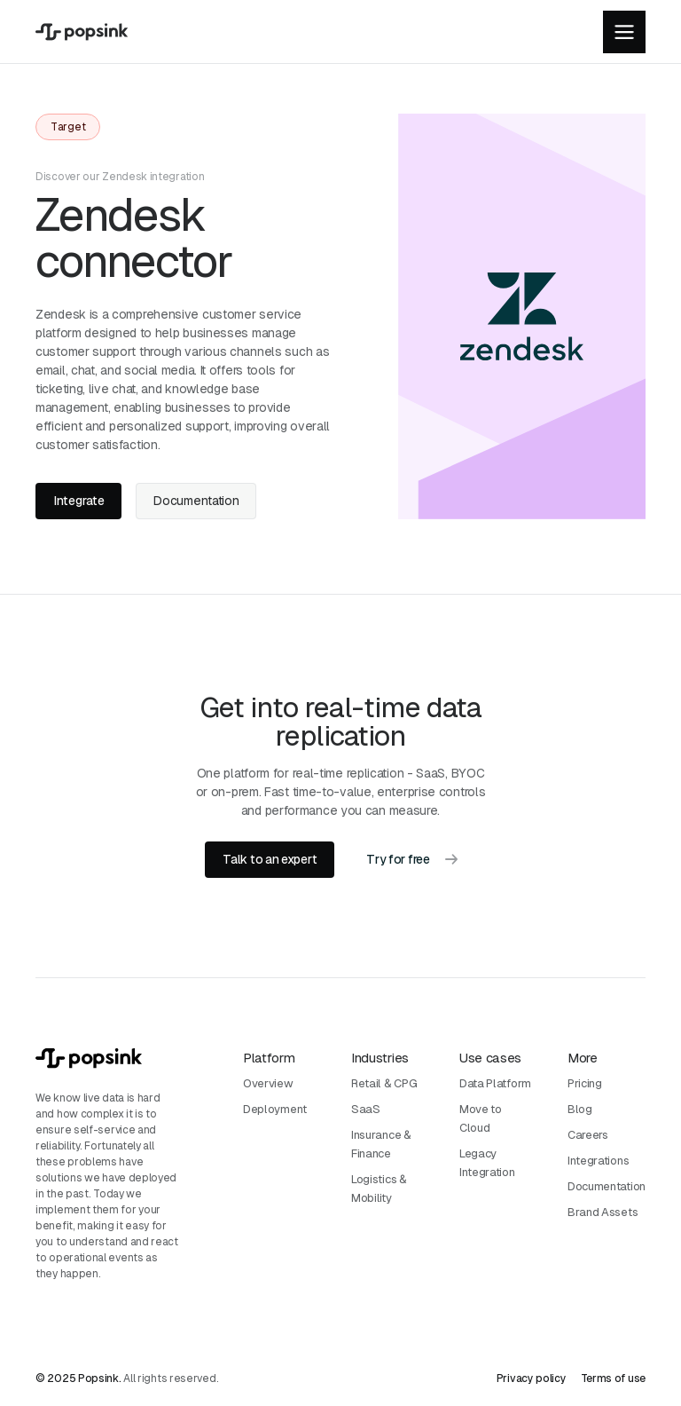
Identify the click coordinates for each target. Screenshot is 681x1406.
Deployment (275, 1109)
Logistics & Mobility (379, 1189)
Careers (588, 1134)
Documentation (607, 1186)
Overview (268, 1083)
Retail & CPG (384, 1083)
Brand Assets (603, 1212)
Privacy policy (532, 1378)
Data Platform (495, 1083)
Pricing (585, 1083)
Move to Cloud (480, 1118)
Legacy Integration (487, 1163)
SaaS (365, 1109)
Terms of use (613, 1378)
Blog (580, 1109)
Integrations (598, 1160)
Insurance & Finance (381, 1144)
